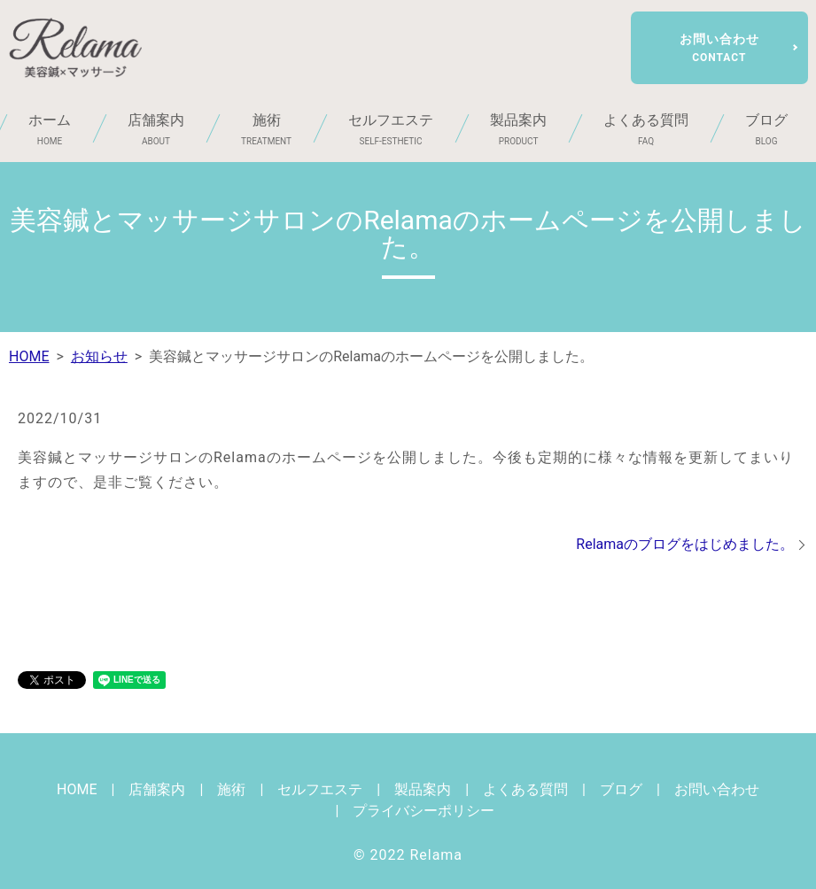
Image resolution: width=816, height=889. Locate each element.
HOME (29, 356)
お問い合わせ (719, 48)
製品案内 (518, 130)
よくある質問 (645, 130)
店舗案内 (156, 130)
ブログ (621, 789)
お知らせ (99, 356)
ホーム (49, 130)
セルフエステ (390, 130)
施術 (266, 130)
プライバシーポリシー (423, 810)
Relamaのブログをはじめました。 (685, 544)
